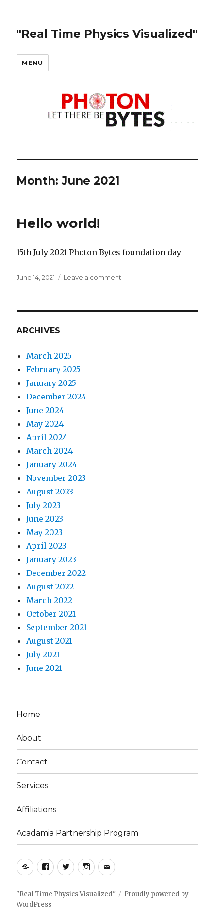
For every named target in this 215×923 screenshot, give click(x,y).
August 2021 (49, 641)
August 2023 (49, 491)
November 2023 (56, 478)
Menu (32, 62)
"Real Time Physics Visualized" (107, 34)
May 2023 (44, 532)
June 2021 (44, 668)
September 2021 (56, 627)
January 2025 (51, 383)
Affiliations (36, 809)
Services (32, 785)
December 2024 (56, 396)
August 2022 (50, 586)
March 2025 (49, 356)
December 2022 (56, 573)
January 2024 (51, 464)
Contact (32, 761)
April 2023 (46, 546)
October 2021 (51, 614)
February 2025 (53, 369)
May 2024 (45, 424)
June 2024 (45, 410)
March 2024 (49, 451)
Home (28, 714)
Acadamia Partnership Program (77, 833)
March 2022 (49, 600)
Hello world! (58, 223)
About (29, 738)
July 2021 (43, 654)
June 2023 (44, 519)
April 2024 (46, 437)
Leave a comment (92, 277)
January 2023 (51, 559)
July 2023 (43, 505)
